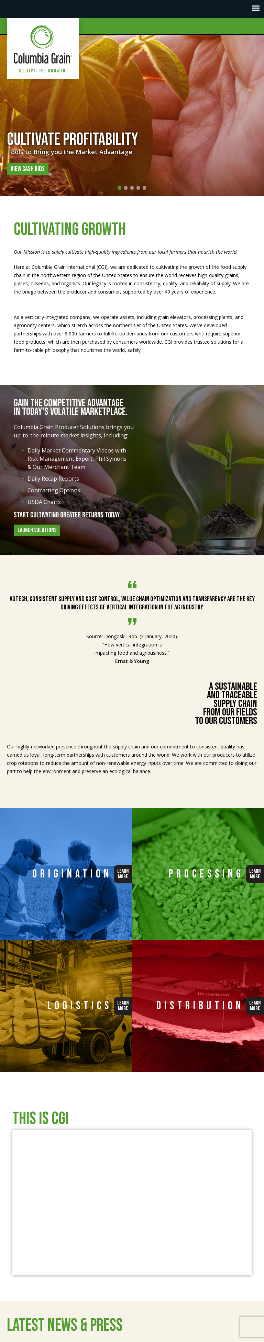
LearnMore (123, 874)
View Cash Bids (28, 169)
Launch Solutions (37, 530)
